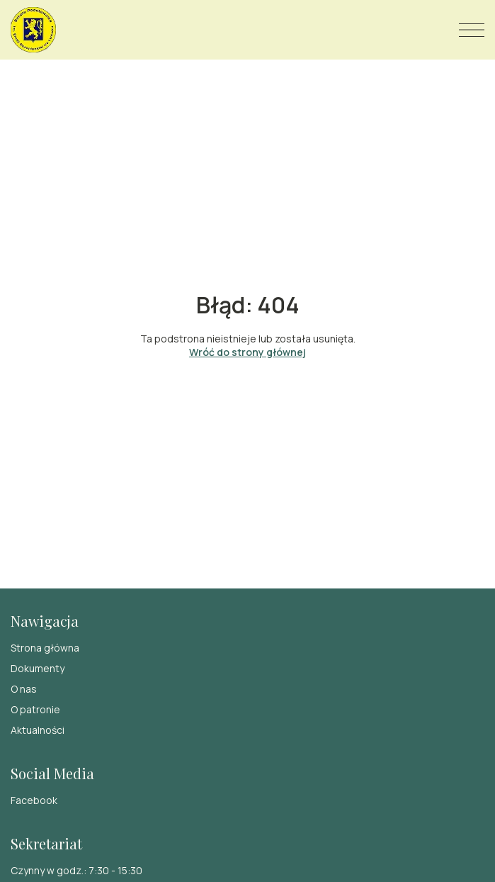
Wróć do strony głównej (247, 352)
